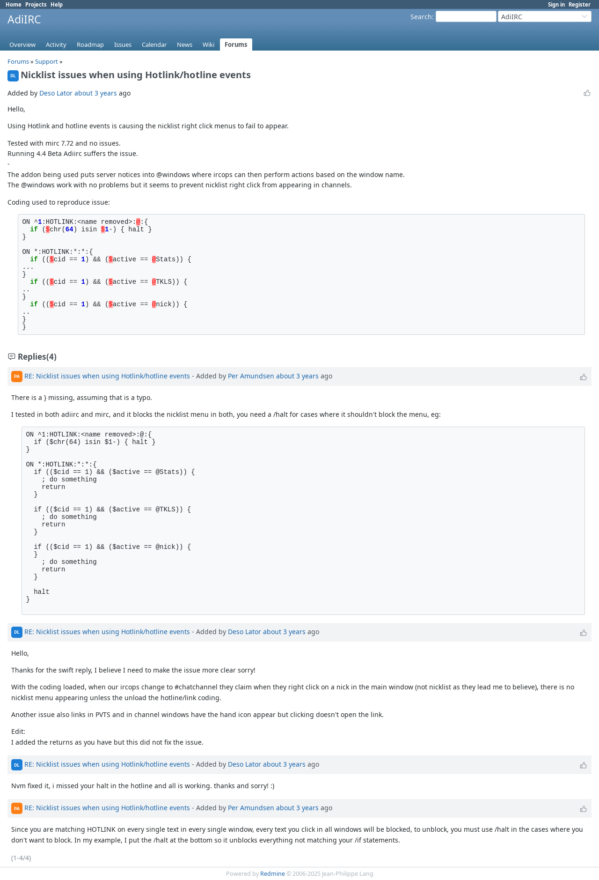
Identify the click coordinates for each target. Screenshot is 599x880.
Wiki (208, 44)
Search (421, 16)
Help (57, 4)
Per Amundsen (251, 375)
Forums (236, 44)
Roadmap (90, 44)
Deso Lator (56, 93)
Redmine (272, 874)
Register (580, 4)
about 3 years (95, 93)
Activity (56, 44)
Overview (22, 44)
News (184, 44)
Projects (36, 4)
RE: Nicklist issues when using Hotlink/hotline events (107, 375)
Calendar (154, 44)
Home (14, 4)
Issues (122, 44)
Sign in (556, 4)
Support (46, 61)
